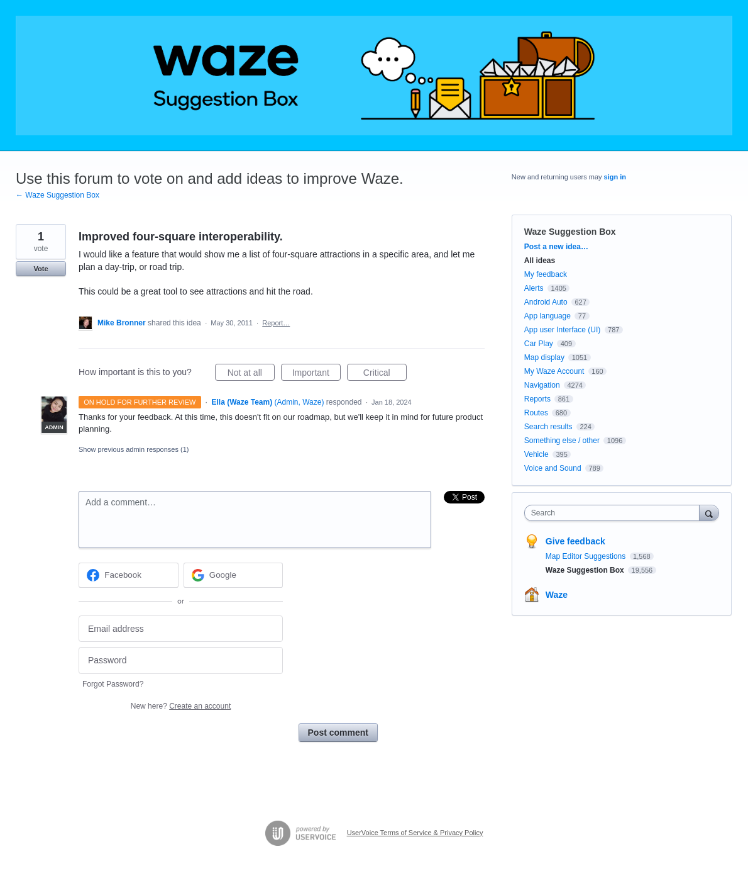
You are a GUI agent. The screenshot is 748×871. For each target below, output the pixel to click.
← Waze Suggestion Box (57, 195)
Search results (548, 426)
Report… (276, 323)
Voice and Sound (552, 468)
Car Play (538, 343)
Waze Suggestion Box (570, 232)
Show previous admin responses (134, 449)
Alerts (534, 288)
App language (547, 316)
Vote (40, 269)
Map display (544, 357)
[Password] (181, 660)
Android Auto (546, 302)
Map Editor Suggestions (587, 556)
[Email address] (181, 629)
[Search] (709, 512)
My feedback (545, 274)
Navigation (542, 385)
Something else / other (562, 440)
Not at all (251, 374)
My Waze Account (554, 371)
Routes (536, 412)
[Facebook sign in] (129, 575)
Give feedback (575, 541)
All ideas (539, 260)
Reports (537, 399)
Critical (385, 374)
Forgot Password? (112, 684)
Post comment (338, 733)
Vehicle (536, 454)
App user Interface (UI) (562, 329)
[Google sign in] (233, 575)
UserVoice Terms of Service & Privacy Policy (415, 832)
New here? (181, 706)
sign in (615, 177)
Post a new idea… (556, 246)
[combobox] (615, 513)
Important (316, 374)
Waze (557, 595)
